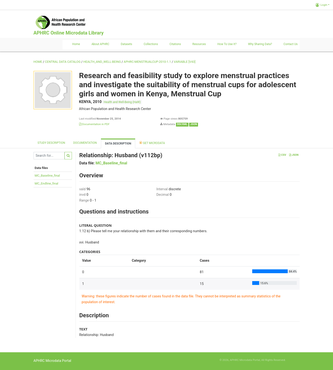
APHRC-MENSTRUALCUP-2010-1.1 (147, 62)
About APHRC (100, 44)
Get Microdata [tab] (152, 143)
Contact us (291, 44)
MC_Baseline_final (47, 175)
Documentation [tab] (85, 143)
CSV (282, 154)
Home (76, 44)
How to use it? (227, 44)
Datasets (126, 44)
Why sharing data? (260, 44)
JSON (293, 154)
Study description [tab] (51, 143)
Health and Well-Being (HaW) (122, 102)
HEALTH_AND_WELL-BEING (102, 62)
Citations (175, 44)
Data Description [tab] (118, 143)
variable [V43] (184, 62)
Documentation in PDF (94, 124)
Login (321, 4)
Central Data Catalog (63, 62)
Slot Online (292, 360)
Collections (151, 44)
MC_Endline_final (46, 183)
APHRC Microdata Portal (52, 361)
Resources (199, 44)
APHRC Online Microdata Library (69, 33)
